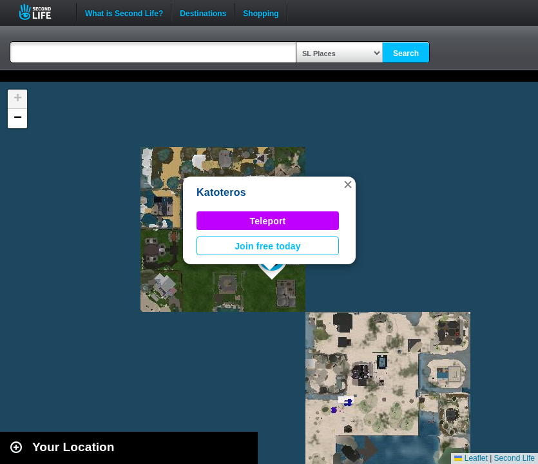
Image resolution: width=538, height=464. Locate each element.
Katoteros (221, 192)
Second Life (42, 12)
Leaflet (470, 458)
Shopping (260, 12)
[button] (348, 184)
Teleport (268, 221)
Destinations (203, 12)
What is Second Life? (124, 12)
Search (406, 53)
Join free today (268, 246)
